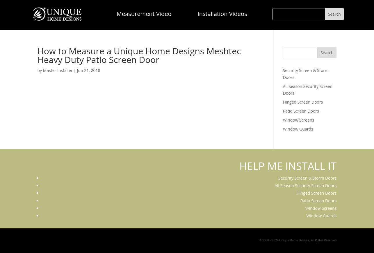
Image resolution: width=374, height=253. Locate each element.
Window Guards (298, 129)
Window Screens (298, 120)
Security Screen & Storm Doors (307, 178)
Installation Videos (222, 14)
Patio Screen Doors (301, 111)
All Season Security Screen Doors (305, 185)
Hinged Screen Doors (303, 102)
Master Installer (58, 70)
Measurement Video (144, 14)
